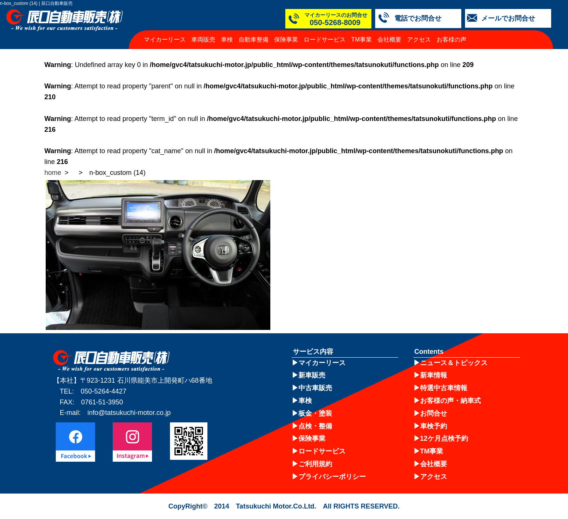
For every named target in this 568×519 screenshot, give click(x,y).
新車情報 (433, 375)
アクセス (419, 39)
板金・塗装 (315, 413)
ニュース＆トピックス (453, 363)
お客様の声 (452, 39)
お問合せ (433, 413)
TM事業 (361, 39)
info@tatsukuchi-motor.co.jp (129, 412)
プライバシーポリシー (332, 476)
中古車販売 (315, 388)
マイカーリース (165, 39)
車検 (227, 39)
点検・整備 (315, 426)
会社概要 (389, 39)
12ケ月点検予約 (444, 438)
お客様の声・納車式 (450, 400)
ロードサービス (325, 39)
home (53, 172)
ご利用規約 (315, 464)
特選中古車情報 (443, 388)
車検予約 (433, 426)
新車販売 (311, 375)
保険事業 (286, 39)
